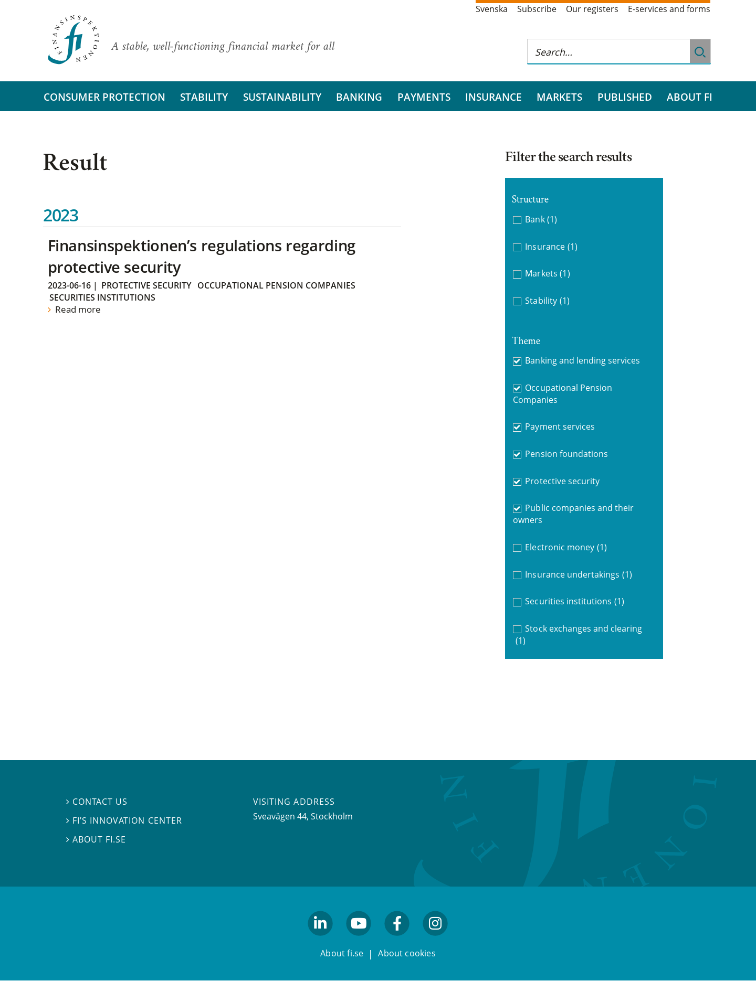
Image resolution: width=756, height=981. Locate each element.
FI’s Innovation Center (124, 821)
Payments (423, 97)
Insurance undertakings (578, 575)
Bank (541, 220)
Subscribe (536, 9)
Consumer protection (104, 97)
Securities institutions (102, 297)
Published (624, 97)
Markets (559, 97)
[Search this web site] (608, 51)
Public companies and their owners (573, 514)
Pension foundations (566, 454)
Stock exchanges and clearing (579, 634)
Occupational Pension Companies (276, 285)
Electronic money (565, 547)
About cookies (407, 953)
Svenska (492, 9)
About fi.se (96, 839)
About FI (689, 97)
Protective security (146, 285)
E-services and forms (669, 9)
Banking (359, 97)
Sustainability (282, 97)
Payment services (560, 426)
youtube (358, 940)
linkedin (320, 940)
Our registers (592, 9)
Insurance (493, 97)
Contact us (97, 802)
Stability (204, 97)
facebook (397, 940)
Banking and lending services (582, 360)
